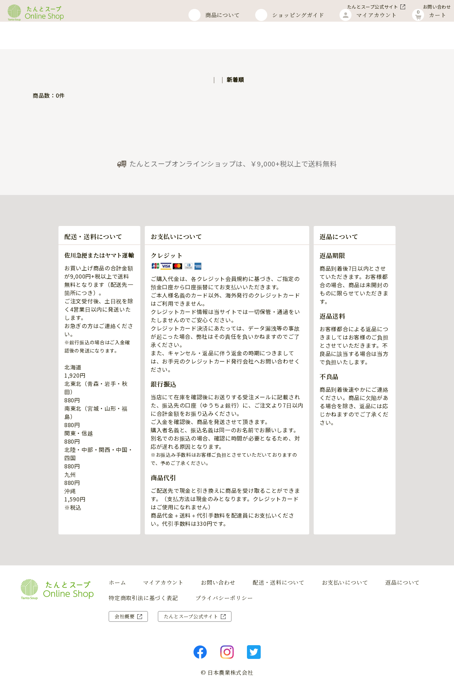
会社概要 (125, 616)
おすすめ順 (201, 79)
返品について (402, 582)
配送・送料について (279, 582)
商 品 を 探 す (10, 500)
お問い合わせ (419, 6)
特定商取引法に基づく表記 (143, 598)
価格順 (232, 79)
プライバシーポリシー (224, 598)
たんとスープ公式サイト (354, 6)
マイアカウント (163, 582)
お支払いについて (345, 582)
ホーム (28, 38)
